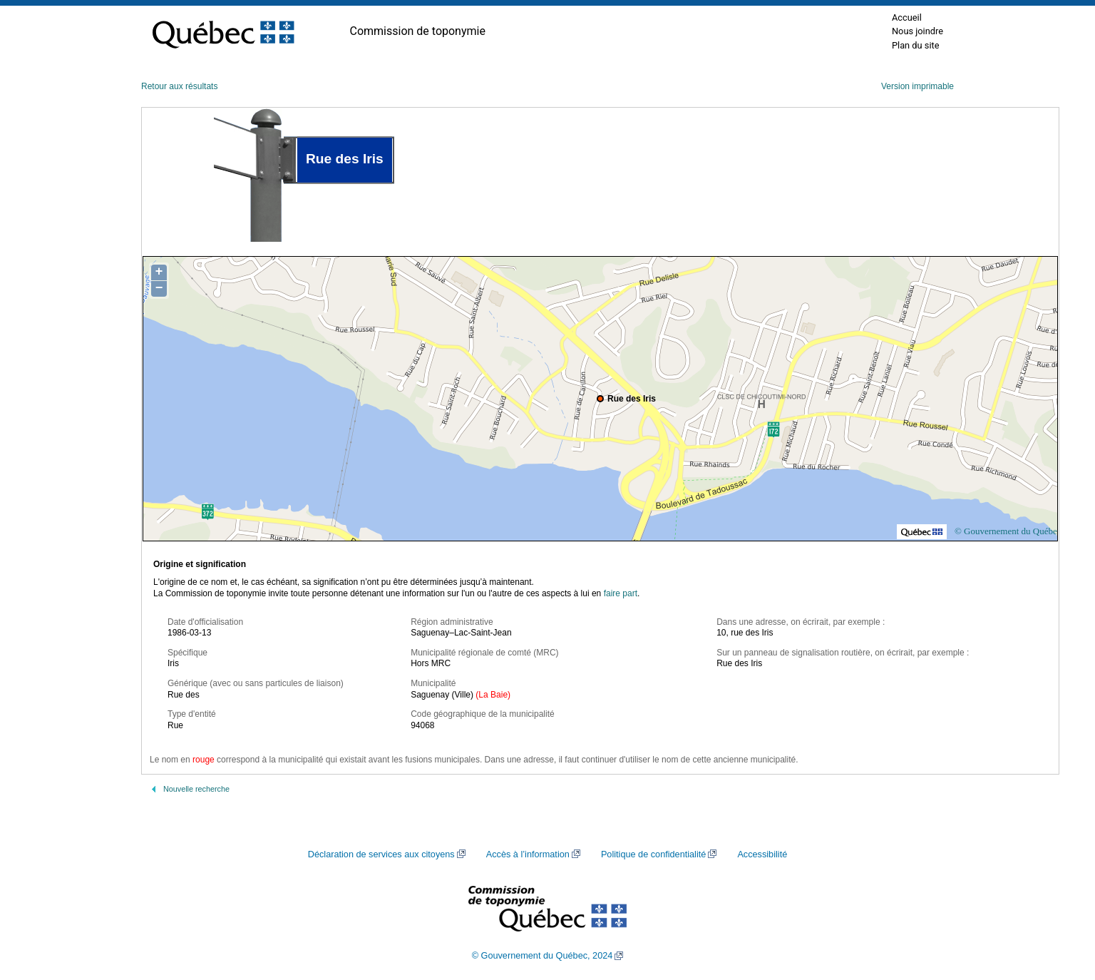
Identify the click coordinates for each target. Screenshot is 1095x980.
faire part (620, 593)
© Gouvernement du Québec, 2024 (542, 956)
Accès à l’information (528, 854)
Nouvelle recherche (196, 789)
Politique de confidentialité (653, 854)
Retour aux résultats (179, 86)
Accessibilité (762, 854)
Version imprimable (917, 86)
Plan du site (916, 45)
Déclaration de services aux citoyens (381, 854)
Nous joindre (917, 31)
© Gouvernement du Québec (1008, 531)
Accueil (907, 17)
